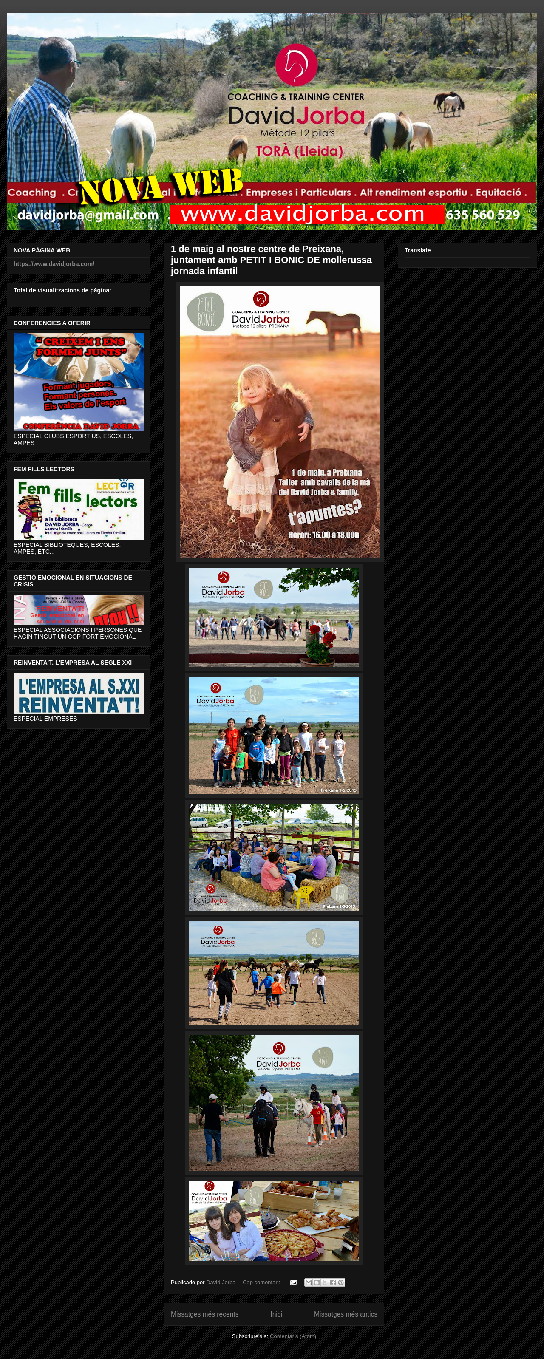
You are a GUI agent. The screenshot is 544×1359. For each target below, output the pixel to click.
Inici (276, 1314)
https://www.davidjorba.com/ (54, 263)
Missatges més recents (204, 1314)
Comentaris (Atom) (293, 1336)
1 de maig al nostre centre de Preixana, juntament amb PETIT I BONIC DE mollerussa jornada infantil (271, 259)
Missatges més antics (345, 1314)
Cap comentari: (262, 1282)
